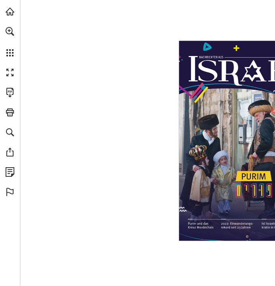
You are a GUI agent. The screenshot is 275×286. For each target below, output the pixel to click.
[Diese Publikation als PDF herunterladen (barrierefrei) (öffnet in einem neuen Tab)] (10, 92)
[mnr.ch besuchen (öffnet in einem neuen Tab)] (10, 11)
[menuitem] (10, 41)
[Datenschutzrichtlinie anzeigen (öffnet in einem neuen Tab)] (10, 172)
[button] (10, 31)
